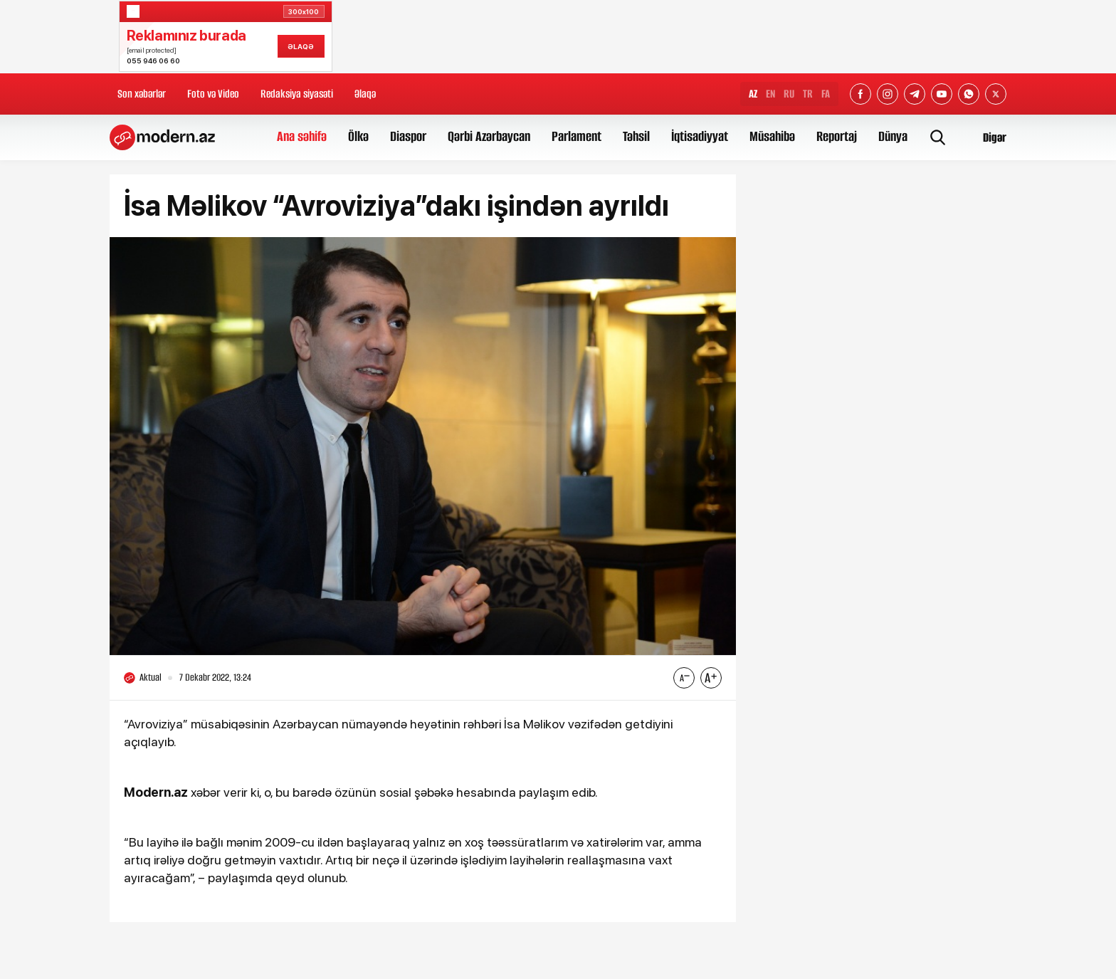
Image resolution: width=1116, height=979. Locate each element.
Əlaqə (365, 93)
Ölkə (358, 136)
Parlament (576, 136)
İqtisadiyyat (699, 136)
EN (770, 93)
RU (789, 93)
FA (825, 93)
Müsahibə (772, 136)
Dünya (892, 136)
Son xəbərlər (141, 93)
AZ (753, 93)
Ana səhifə (302, 136)
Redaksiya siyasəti (296, 93)
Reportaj (836, 136)
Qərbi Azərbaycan (489, 136)
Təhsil (636, 136)
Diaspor (408, 136)
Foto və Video (213, 93)
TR (808, 93)
